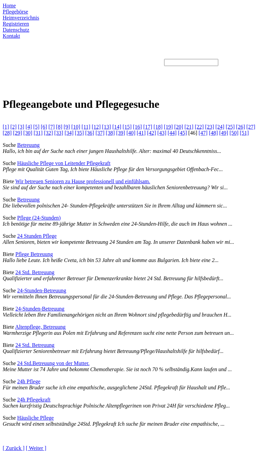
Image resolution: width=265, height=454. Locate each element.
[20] (178, 127)
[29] (17, 133)
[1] (6, 127)
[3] (21, 127)
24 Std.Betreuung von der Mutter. (53, 363)
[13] (106, 127)
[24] (220, 127)
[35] (79, 133)
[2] (13, 127)
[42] (151, 133)
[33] (58, 133)
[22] (199, 127)
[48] (213, 133)
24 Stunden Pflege (36, 236)
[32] (48, 133)
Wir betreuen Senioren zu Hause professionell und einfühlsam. (82, 181)
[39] (120, 133)
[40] (131, 133)
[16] (137, 127)
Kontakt (11, 36)
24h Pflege (28, 381)
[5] (36, 127)
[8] (59, 127)
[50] (233, 133)
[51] (244, 133)
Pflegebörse (15, 11)
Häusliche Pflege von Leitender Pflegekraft (63, 163)
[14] (116, 127)
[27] (250, 127)
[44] (172, 133)
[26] (240, 127)
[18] (158, 127)
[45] (182, 133)
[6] (44, 127)
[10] (75, 127)
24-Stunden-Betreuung (41, 290)
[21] (189, 127)
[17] (147, 127)
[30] (27, 133)
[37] (100, 133)
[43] (161, 133)
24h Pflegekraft (33, 399)
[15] (127, 127)
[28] (7, 133)
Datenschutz (16, 30)
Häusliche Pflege (35, 418)
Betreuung (28, 145)
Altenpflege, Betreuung (40, 327)
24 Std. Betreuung (34, 272)
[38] (110, 133)
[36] (89, 133)
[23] (209, 127)
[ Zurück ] (14, 448)
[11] (86, 127)
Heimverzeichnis (21, 18)
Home (9, 5)
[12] (96, 127)
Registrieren (16, 24)
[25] (230, 127)
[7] (51, 127)
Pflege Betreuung (34, 254)
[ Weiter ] (36, 448)
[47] (202, 133)
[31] (38, 133)
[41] (141, 133)
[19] (168, 127)
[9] (67, 127)
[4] (29, 127)
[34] (69, 133)
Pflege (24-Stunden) (39, 218)
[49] (223, 133)
